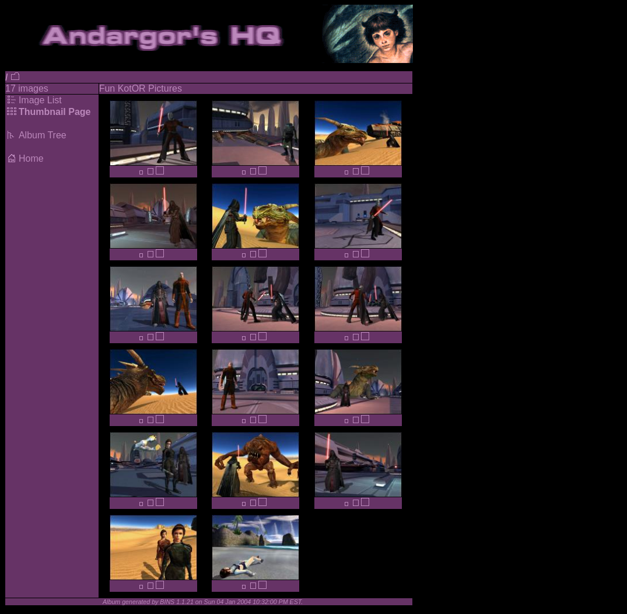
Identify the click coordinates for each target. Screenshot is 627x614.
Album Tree (42, 135)
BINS (167, 601)
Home (31, 158)
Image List (40, 100)
